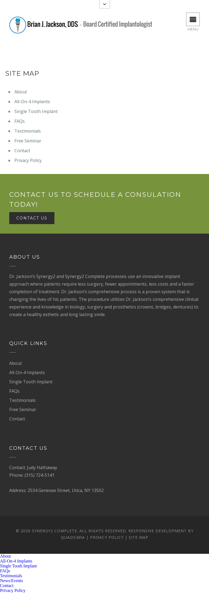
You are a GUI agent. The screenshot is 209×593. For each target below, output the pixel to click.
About (20, 92)
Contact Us (31, 218)
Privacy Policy (28, 160)
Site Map (138, 537)
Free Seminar (27, 141)
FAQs (19, 121)
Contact (22, 151)
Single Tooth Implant (36, 111)
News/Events (11, 580)
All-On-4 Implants (32, 102)
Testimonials (27, 131)
